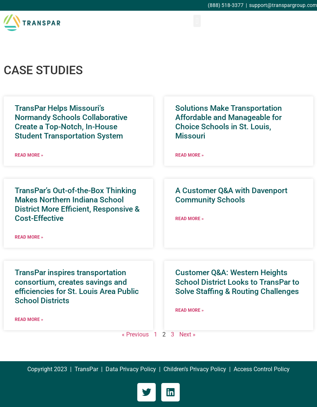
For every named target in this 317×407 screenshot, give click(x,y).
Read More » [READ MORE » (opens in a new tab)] (29, 155)
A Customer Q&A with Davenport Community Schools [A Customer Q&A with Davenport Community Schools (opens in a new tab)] (231, 195)
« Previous (135, 334)
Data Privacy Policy (131, 369)
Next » (187, 334)
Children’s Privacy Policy (194, 369)
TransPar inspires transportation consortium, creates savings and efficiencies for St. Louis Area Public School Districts (77, 286)
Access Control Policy (262, 369)
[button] (196, 21)
